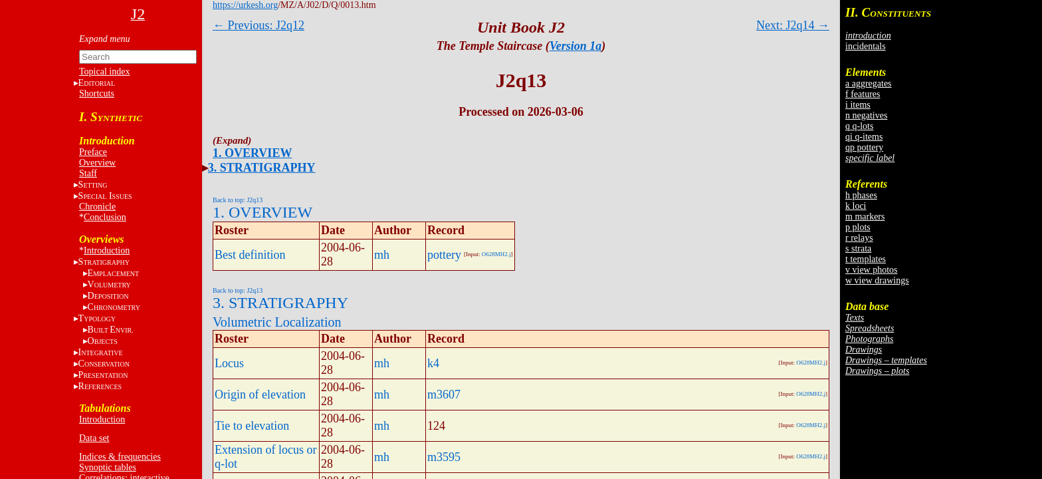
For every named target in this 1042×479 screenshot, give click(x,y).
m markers (865, 217)
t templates (865, 259)
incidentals (865, 46)
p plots (858, 227)
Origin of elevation (260, 394)
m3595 (444, 457)
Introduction (107, 250)
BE (111, 330)
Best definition (250, 254)
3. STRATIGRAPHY (262, 167)
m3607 (444, 394)
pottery (444, 254)
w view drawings (877, 280)
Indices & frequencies (120, 457)
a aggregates (868, 83)
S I (105, 196)
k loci (856, 206)
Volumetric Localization (277, 322)
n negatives (866, 115)
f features (862, 94)
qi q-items (864, 137)
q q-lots (859, 126)
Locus (229, 363)
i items (858, 105)
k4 (433, 363)
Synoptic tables (107, 467)
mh (381, 254)
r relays (859, 238)
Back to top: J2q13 (237, 200)
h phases (861, 195)
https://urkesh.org (245, 5)
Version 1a (576, 46)
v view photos (871, 270)
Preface (93, 152)
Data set (94, 438)
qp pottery (864, 147)
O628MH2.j (496, 254)
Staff (88, 173)
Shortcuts (96, 93)
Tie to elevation (252, 425)
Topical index (104, 72)
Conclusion (105, 217)
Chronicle (97, 207)
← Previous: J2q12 (258, 25)
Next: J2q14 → (792, 25)
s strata (858, 248)
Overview (97, 163)
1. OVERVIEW (252, 153)
